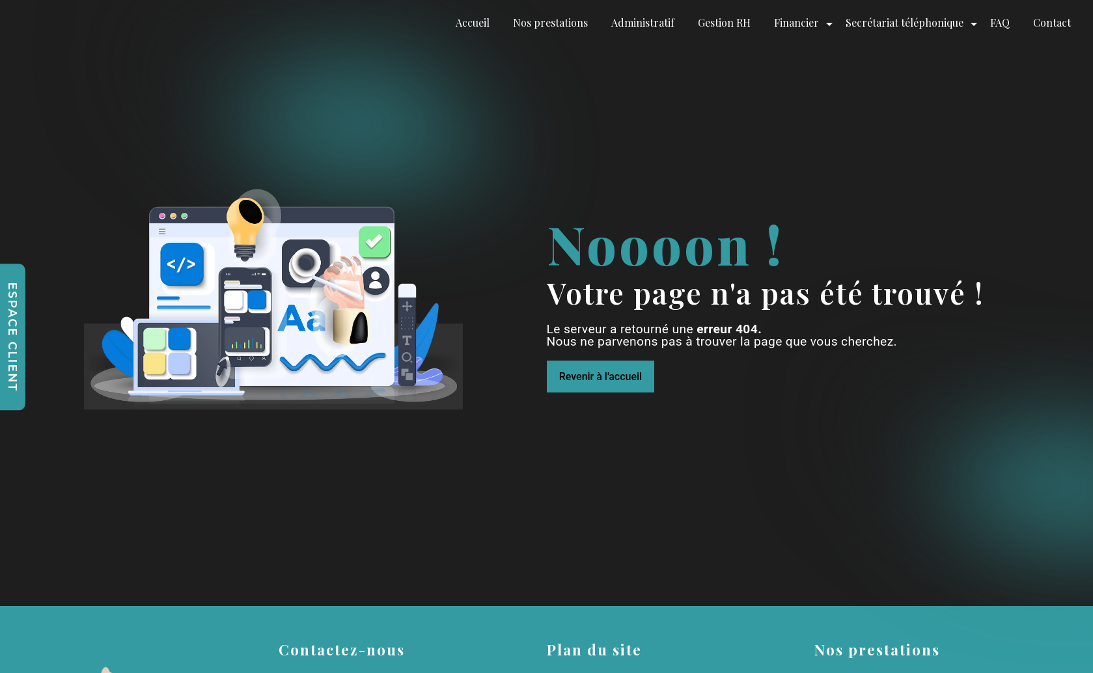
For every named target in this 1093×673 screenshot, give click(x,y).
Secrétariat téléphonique (904, 22)
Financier (796, 22)
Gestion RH (724, 22)
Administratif (642, 22)
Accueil (473, 22)
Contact (1052, 22)
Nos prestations (550, 22)
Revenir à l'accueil (600, 376)
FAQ (1000, 22)
